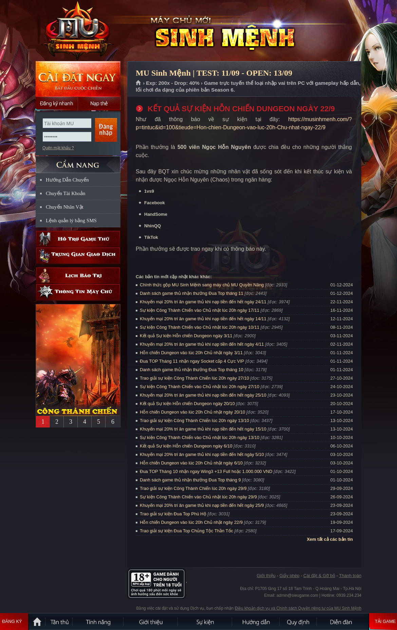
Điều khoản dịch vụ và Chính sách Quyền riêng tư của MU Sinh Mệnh (298, 608)
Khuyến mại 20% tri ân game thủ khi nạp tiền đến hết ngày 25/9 (202, 505)
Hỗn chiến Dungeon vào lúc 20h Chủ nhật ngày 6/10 (191, 462)
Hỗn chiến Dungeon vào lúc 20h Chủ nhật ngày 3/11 (191, 352)
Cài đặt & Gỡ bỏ (319, 575)
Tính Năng (98, 621)
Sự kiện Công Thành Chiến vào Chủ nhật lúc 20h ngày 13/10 (199, 437)
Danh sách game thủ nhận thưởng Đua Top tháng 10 (191, 369)
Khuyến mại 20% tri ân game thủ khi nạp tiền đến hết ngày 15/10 (203, 429)
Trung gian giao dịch (78, 255)
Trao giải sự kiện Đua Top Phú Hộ (173, 513)
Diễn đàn (342, 621)
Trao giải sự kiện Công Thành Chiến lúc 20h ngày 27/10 (194, 378)
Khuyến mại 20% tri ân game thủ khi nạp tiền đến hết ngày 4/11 (202, 344)
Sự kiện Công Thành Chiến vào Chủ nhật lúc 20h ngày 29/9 (198, 496)
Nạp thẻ (99, 103)
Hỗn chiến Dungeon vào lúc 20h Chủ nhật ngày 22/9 (191, 522)
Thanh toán (350, 575)
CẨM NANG (78, 161)
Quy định (298, 621)
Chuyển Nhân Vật (64, 207)
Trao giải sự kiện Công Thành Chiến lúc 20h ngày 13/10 (194, 420)
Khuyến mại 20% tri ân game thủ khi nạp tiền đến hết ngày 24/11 (203, 301)
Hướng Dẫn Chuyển (67, 180)
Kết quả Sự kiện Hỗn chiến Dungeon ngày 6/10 (186, 445)
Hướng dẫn (256, 621)
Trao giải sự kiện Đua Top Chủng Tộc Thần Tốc (186, 530)
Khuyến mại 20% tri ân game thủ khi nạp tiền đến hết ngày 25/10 (203, 395)
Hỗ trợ (78, 239)
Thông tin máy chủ (78, 292)
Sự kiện (205, 621)
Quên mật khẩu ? (58, 148)
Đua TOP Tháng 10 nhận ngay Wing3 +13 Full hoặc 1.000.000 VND (206, 471)
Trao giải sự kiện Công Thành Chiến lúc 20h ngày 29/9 (193, 488)
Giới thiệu (266, 575)
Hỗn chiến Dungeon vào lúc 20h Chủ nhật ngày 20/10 (192, 412)
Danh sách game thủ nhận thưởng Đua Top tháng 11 (191, 293)
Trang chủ (138, 83)
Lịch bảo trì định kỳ (78, 275)
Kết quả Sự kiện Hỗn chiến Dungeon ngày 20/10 (187, 403)
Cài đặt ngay (78, 79)
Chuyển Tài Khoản (66, 193)
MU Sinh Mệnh (78, 31)
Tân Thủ (59, 621)
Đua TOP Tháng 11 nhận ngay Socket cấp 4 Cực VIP (192, 361)
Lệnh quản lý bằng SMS (71, 220)
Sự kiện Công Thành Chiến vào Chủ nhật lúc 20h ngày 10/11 (199, 327)
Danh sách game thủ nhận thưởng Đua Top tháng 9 (190, 479)
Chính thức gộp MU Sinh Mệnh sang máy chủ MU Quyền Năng (202, 284)
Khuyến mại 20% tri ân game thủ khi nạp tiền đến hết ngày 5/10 (202, 454)
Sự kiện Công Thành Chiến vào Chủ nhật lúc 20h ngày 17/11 (199, 310)
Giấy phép (289, 575)
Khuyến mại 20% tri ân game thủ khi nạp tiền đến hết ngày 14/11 (203, 318)
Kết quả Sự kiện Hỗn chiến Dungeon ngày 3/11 (186, 335)
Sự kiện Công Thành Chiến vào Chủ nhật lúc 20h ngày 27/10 (199, 386)
